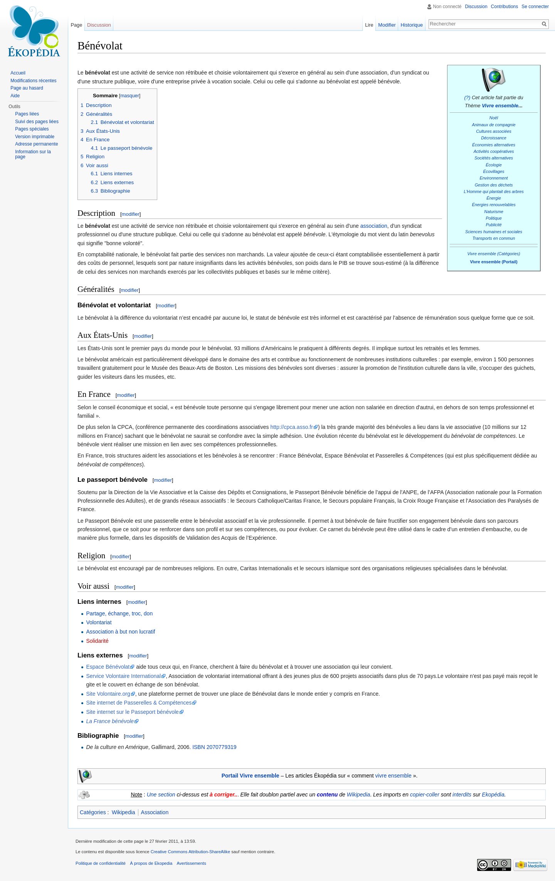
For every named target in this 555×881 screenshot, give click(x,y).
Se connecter (535, 6)
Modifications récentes (33, 80)
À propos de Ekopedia (151, 863)
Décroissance (493, 138)
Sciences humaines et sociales (493, 231)
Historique (412, 25)
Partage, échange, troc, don (119, 613)
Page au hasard (26, 88)
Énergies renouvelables (493, 204)
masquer (129, 95)
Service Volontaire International (123, 676)
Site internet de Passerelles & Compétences (139, 703)
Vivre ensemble (500, 105)
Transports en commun (494, 238)
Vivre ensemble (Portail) (493, 261)
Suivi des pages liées (37, 121)
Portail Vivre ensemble (250, 776)
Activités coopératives (494, 151)
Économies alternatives (493, 144)
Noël (493, 117)
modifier (131, 214)
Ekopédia (493, 794)
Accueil (17, 73)
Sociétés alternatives (493, 158)
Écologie (494, 165)
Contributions (504, 6)
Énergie (493, 198)
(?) (467, 97)
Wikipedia (358, 794)
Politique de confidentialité (101, 863)
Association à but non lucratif (120, 632)
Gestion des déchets (494, 185)
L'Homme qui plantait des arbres (494, 191)
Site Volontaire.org (108, 694)
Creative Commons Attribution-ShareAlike (190, 851)
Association (155, 812)
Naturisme (493, 211)
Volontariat (98, 622)
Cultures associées (493, 131)
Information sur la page (33, 154)
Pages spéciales (32, 129)
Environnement (494, 178)
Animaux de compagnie (493, 124)
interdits (461, 794)
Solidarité (97, 641)
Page (76, 25)
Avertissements (191, 863)
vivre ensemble (393, 776)
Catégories (93, 812)
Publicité (494, 224)
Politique (494, 218)
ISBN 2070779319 (214, 747)
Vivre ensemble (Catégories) (493, 253)
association (373, 226)
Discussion (476, 6)
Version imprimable (34, 136)
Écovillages (494, 171)
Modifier (387, 25)
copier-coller (424, 794)
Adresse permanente (36, 144)
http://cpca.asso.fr (291, 427)
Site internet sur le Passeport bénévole (132, 712)
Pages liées (27, 114)
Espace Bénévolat (108, 667)
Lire (369, 25)
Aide (15, 95)
